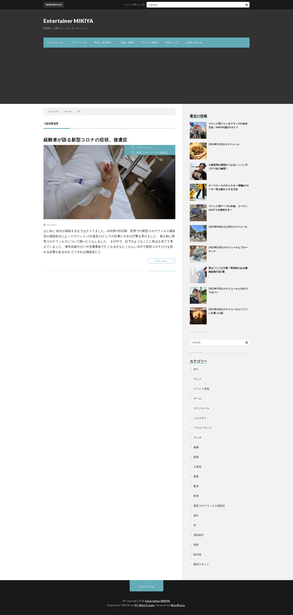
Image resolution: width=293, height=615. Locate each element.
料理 (196, 495)
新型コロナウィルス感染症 (152, 152)
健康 (196, 447)
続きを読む (161, 260)
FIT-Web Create (144, 605)
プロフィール (79, 42)
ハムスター (200, 417)
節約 (196, 544)
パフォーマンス (203, 427)
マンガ (197, 437)
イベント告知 (201, 388)
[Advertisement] (146, 76)
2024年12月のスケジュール (224, 144)
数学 (196, 486)
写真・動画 (127, 42)
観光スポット (201, 564)
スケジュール (55, 42)
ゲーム (197, 398)
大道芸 (197, 466)
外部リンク (171, 42)
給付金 (197, 554)
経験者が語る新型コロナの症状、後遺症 (85, 139)
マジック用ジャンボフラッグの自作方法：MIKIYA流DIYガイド (159, 4)
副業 (196, 456)
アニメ (197, 378)
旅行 (196, 515)
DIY (196, 369)
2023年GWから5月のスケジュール (228, 226)
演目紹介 (199, 534)
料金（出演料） (103, 42)
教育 (196, 476)
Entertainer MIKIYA (68, 21)
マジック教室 (149, 42)
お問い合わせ (194, 42)
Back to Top (147, 586)
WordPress (178, 605)
